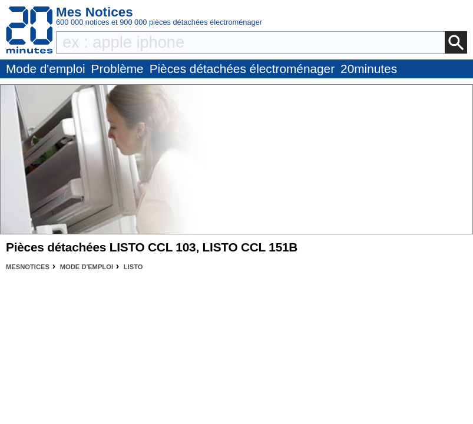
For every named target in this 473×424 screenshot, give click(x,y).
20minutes (368, 68)
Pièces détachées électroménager (242, 68)
